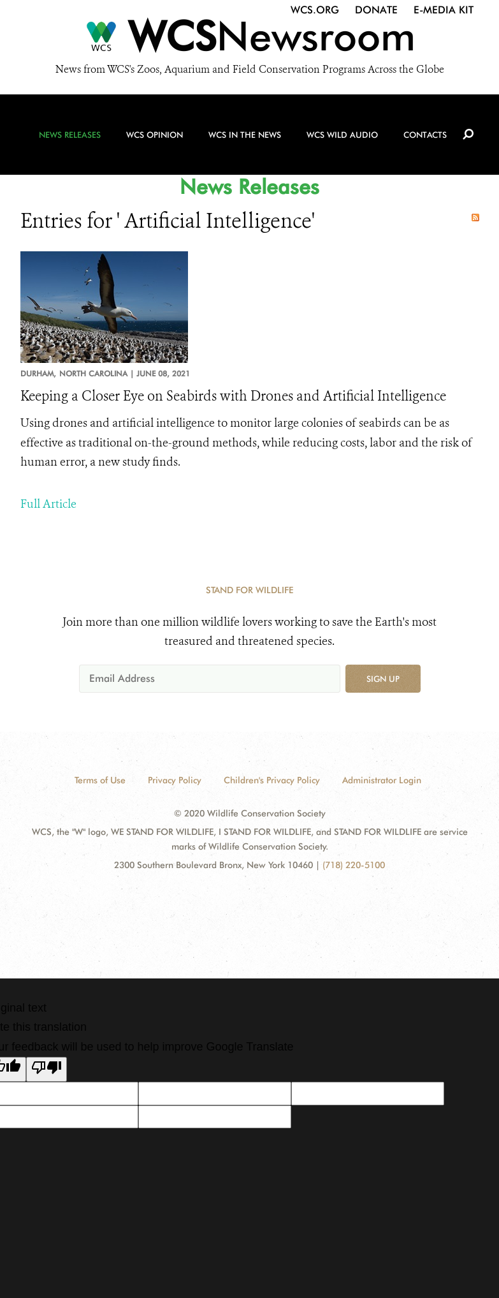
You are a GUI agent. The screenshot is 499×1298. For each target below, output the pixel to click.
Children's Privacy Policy (272, 780)
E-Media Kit (444, 10)
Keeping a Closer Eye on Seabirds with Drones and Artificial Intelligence (233, 396)
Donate (376, 10)
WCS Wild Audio (342, 134)
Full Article (48, 504)
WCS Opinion (154, 134)
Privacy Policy (174, 780)
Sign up (383, 679)
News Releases (70, 134)
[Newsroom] (249, 39)
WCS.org (315, 10)
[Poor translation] (46, 1069)
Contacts (425, 134)
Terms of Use (100, 780)
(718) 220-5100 (353, 865)
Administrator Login (381, 780)
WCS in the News (244, 134)
